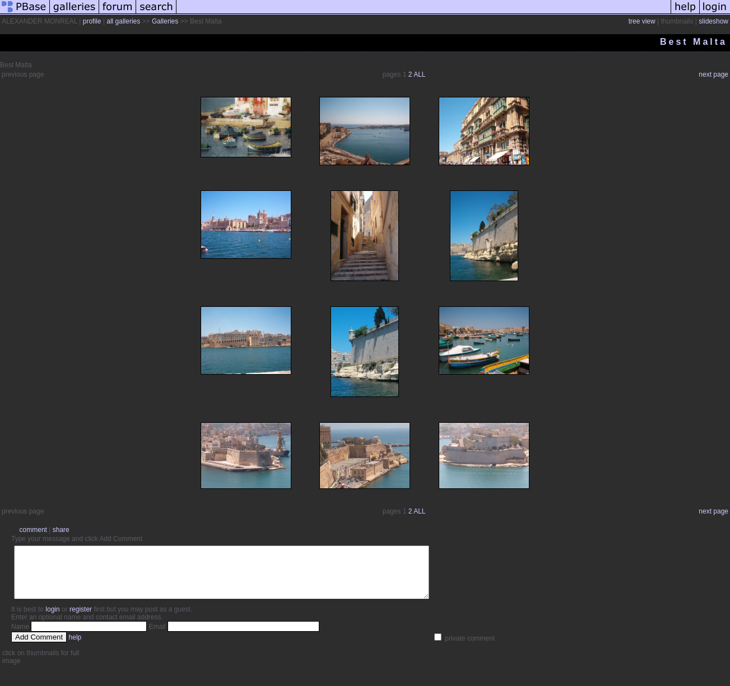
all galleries (123, 21)
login (52, 619)
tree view (642, 21)
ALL (419, 74)
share (61, 530)
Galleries (165, 21)
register (80, 619)
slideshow (713, 21)
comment (33, 530)
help (75, 647)
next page (713, 74)
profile (92, 21)
